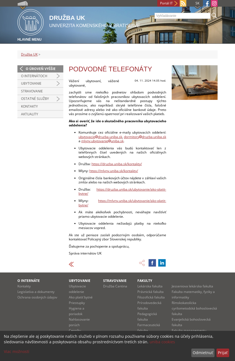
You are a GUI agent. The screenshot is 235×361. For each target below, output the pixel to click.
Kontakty (29, 106)
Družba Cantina (115, 286)
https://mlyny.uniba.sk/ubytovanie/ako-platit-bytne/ (122, 202)
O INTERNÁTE (28, 280)
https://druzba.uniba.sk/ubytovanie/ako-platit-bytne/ (122, 191)
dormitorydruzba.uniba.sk (145, 136)
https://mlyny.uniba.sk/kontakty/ (113, 170)
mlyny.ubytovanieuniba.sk (102, 141)
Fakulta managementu (189, 330)
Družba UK (29, 54)
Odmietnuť (203, 352)
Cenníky (75, 330)
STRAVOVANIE (115, 280)
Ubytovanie (31, 83)
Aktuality (29, 114)
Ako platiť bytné (81, 297)
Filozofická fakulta (151, 297)
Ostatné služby (35, 98)
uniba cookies (162, 341)
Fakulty (144, 280)
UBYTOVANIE (79, 280)
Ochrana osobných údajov (37, 297)
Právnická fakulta (150, 291)
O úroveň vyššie (41, 68)
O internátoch (34, 76)
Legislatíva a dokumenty (35, 291)
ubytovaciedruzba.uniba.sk (100, 136)
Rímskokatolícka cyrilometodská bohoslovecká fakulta (194, 308)
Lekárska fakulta (150, 286)
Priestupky (77, 302)
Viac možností (16, 351)
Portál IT (166, 3)
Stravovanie (32, 91)
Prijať (223, 352)
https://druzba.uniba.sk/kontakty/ (117, 164)
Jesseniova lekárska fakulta (192, 286)
